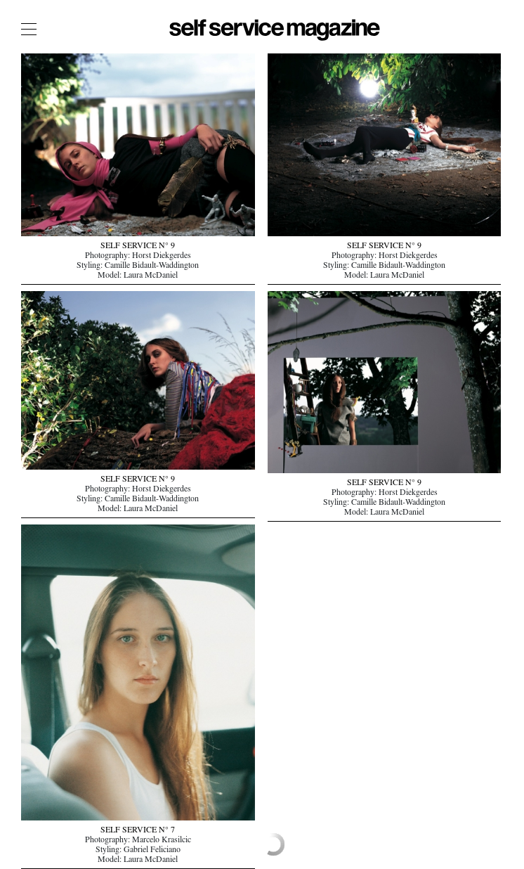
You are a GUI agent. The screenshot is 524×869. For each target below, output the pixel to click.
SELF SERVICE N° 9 (137, 247)
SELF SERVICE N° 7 (137, 831)
